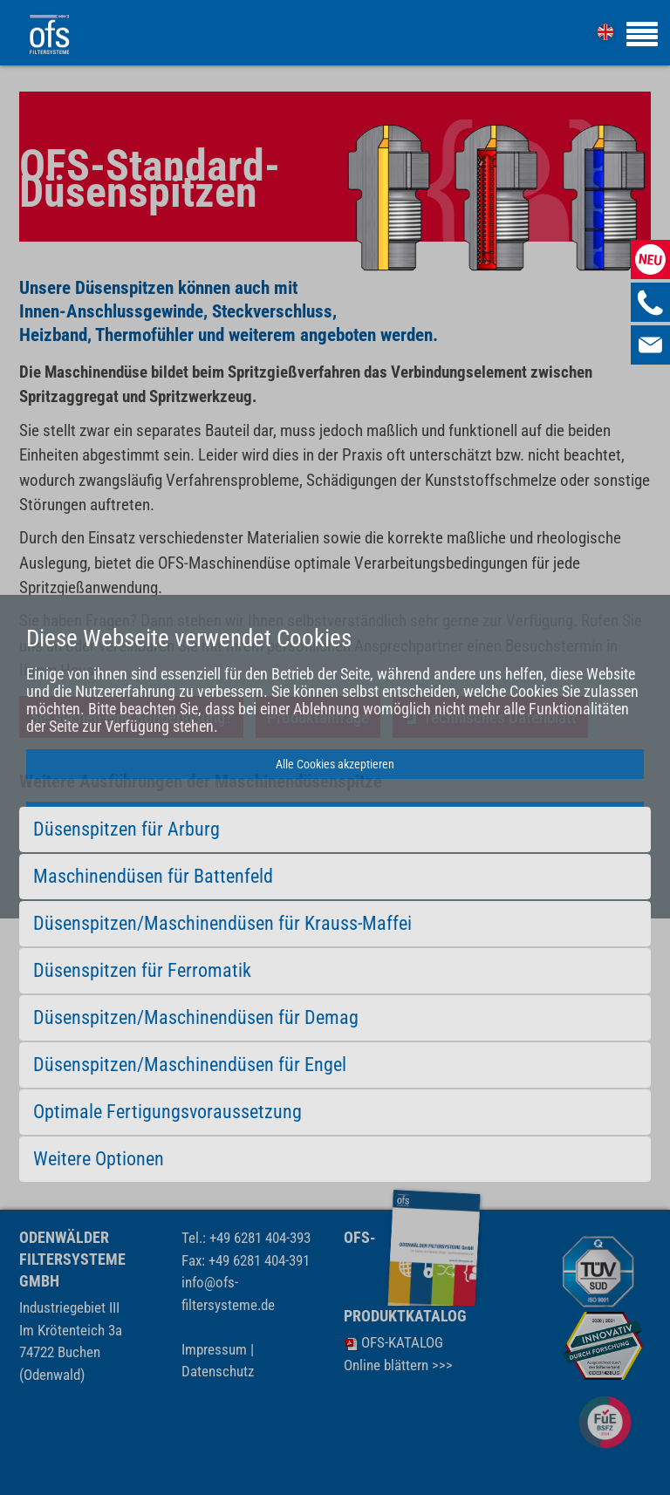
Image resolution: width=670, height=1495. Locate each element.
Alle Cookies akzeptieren (335, 764)
